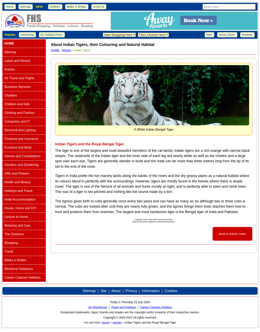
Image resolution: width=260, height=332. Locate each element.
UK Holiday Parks (51, 34)
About (116, 291)
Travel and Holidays (123, 307)
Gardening (27, 34)
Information (151, 291)
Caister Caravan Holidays (156, 307)
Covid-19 (98, 6)
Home (10, 6)
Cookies (171, 291)
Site (103, 291)
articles (117, 322)
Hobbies (55, 6)
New (209, 34)
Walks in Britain (76, 6)
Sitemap (25, 6)
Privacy (131, 291)
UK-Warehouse (97, 307)
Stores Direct (227, 34)
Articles (66, 50)
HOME (55, 50)
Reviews (247, 34)
